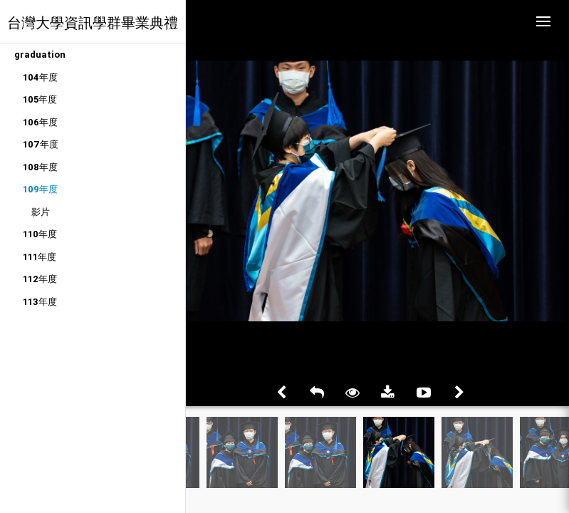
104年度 (40, 77)
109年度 (40, 189)
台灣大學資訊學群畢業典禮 (92, 22)
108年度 (40, 167)
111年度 (39, 257)
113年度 (40, 302)
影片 (40, 212)
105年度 (40, 99)
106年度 (40, 122)
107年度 (40, 144)
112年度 (40, 279)
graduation (40, 54)
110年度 (40, 234)
